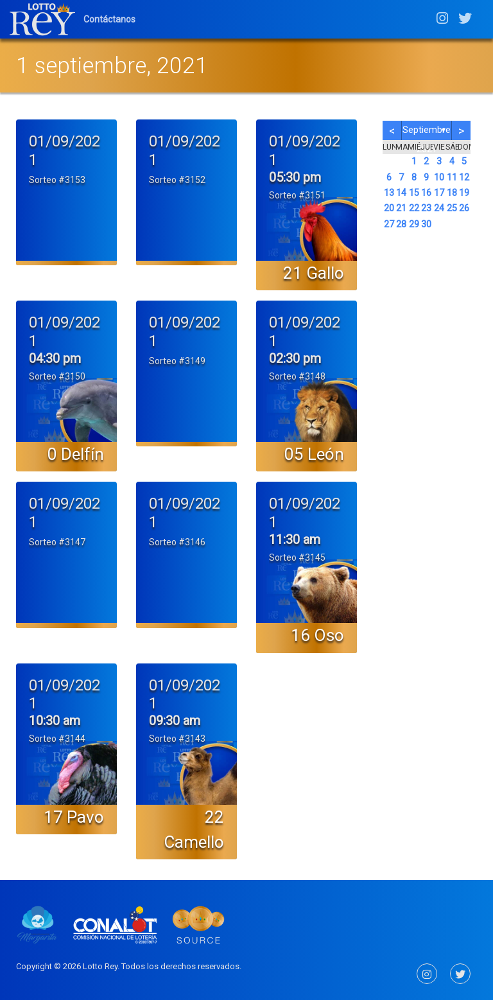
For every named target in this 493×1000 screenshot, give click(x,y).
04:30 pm (55, 358)
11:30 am (294, 539)
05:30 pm (295, 177)
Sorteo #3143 (177, 738)
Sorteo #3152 (177, 180)
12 (464, 177)
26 (464, 208)
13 (389, 193)
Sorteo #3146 (177, 542)
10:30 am (54, 720)
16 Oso (317, 635)
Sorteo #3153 (57, 180)
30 (426, 224)
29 (414, 224)
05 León (314, 454)
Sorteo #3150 (57, 376)
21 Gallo (313, 273)
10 (439, 177)
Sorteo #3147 (57, 542)
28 (401, 224)
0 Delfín (76, 454)
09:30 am (174, 720)
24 (439, 208)
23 (426, 208)
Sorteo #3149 (177, 361)
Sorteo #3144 (57, 738)
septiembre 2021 (426, 132)
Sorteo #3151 (297, 195)
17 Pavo (74, 817)
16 (426, 193)
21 (401, 208)
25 (452, 208)
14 (401, 193)
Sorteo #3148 (297, 376)
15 (414, 193)
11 (452, 177)
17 (439, 193)
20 (389, 208)
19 (464, 193)
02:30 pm (295, 358)
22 (414, 208)
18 (452, 193)
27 (389, 224)
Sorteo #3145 (297, 557)
